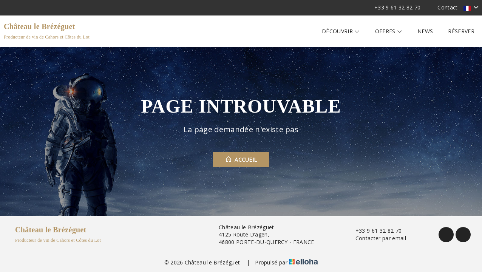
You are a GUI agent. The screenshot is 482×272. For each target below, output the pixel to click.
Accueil (241, 159)
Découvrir (341, 31)
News (425, 31)
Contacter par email (376, 238)
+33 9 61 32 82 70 (374, 230)
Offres (389, 31)
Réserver (461, 31)
